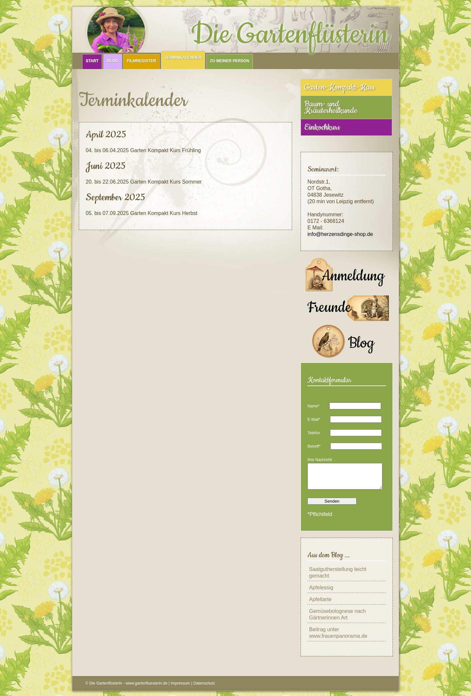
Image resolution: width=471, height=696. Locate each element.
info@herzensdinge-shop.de (340, 234)
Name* (313, 406)
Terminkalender (183, 57)
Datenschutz (204, 688)
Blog (112, 61)
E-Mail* (313, 419)
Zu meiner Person (229, 61)
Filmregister (141, 61)
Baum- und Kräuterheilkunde (330, 107)
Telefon (313, 433)
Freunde (329, 307)
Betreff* (314, 446)
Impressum (180, 688)
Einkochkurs (322, 127)
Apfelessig (321, 592)
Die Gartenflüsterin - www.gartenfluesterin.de (128, 688)
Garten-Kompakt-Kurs (339, 87)
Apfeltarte (320, 604)
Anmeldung (353, 276)
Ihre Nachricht (319, 459)
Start (92, 61)
